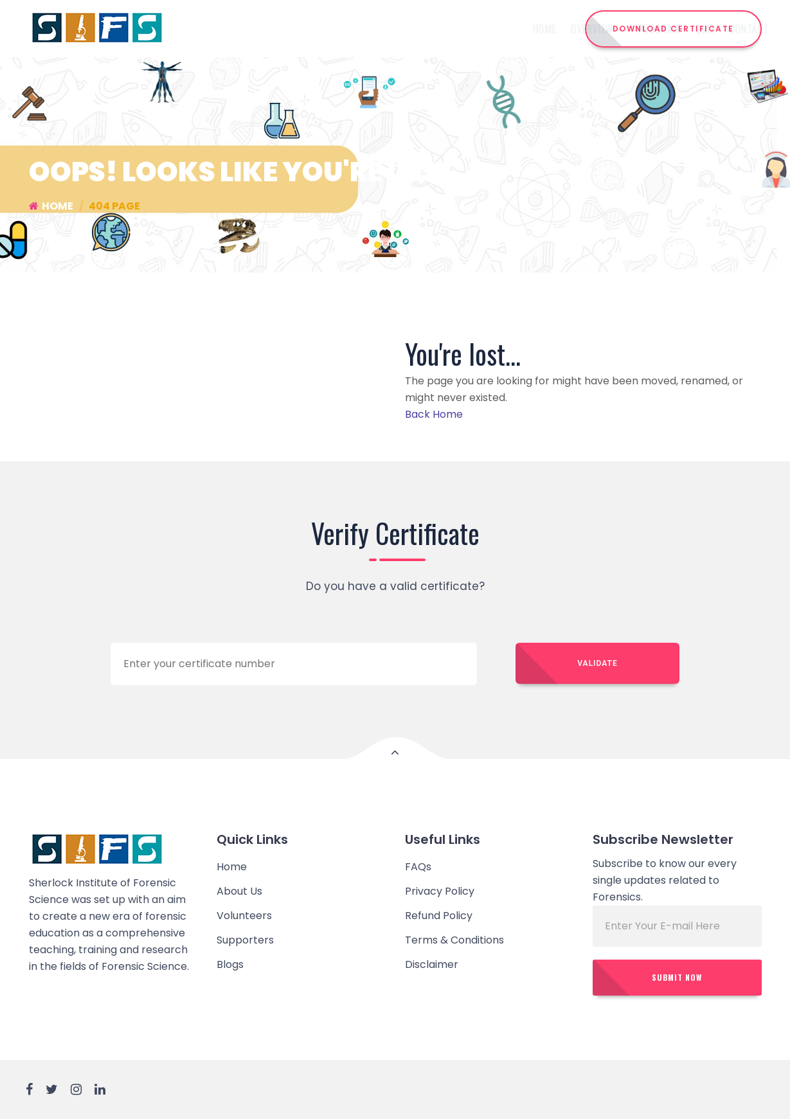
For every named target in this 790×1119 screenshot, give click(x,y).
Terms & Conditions (454, 940)
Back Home (434, 414)
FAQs (418, 866)
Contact (519, 29)
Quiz (475, 29)
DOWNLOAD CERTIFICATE (673, 28)
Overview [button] (367, 29)
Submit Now (677, 977)
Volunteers (244, 915)
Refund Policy (438, 915)
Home (315, 29)
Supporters (245, 940)
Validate (597, 663)
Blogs (230, 964)
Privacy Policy (439, 891)
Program (429, 29)
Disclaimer (431, 964)
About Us (239, 891)
